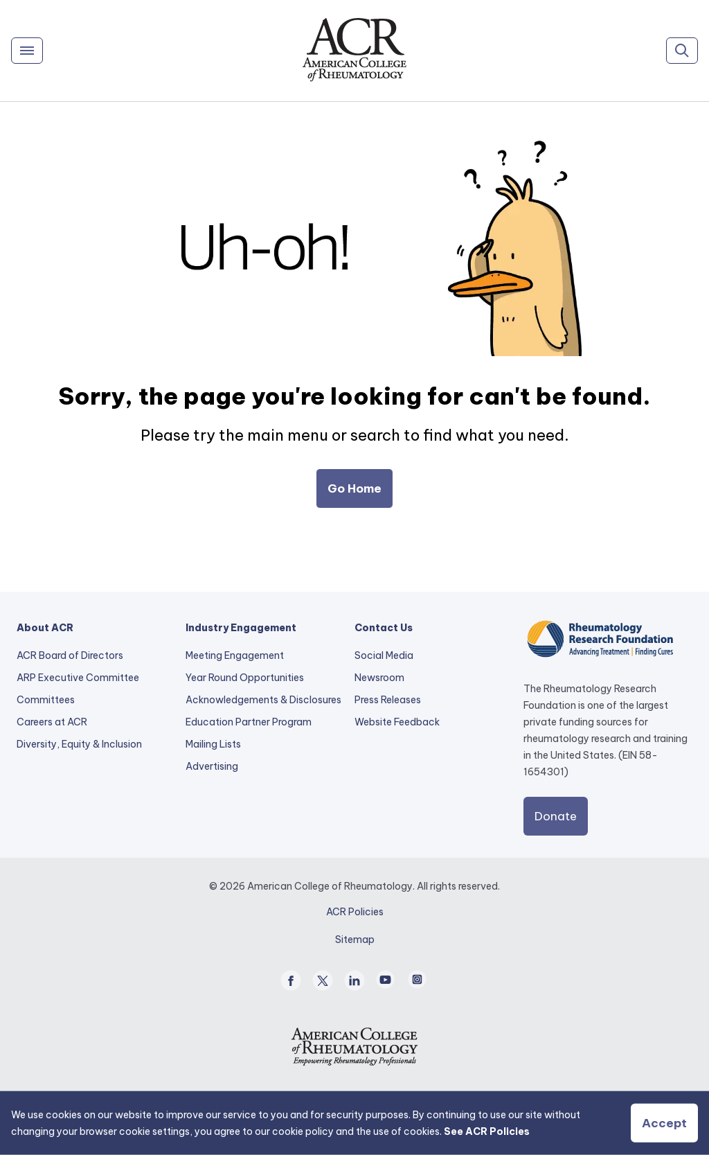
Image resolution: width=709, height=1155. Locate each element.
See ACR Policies (487, 1131)
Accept (664, 1123)
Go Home (354, 488)
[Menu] (27, 50)
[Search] (682, 50)
